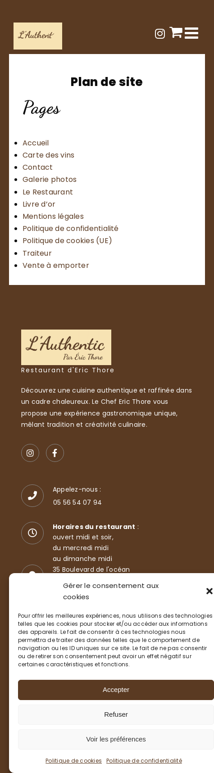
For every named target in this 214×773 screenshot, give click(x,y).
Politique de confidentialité (144, 760)
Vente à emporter (56, 265)
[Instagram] (30, 453)
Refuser (116, 714)
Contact (38, 167)
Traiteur (37, 253)
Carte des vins (48, 155)
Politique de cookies (74, 760)
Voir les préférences (116, 739)
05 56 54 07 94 (77, 502)
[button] (209, 591)
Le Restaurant (48, 192)
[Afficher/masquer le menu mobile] (192, 33)
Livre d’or (39, 204)
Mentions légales (53, 216)
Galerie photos (50, 179)
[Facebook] (55, 453)
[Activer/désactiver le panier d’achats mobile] (175, 32)
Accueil (36, 143)
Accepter (116, 689)
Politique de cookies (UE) (67, 240)
